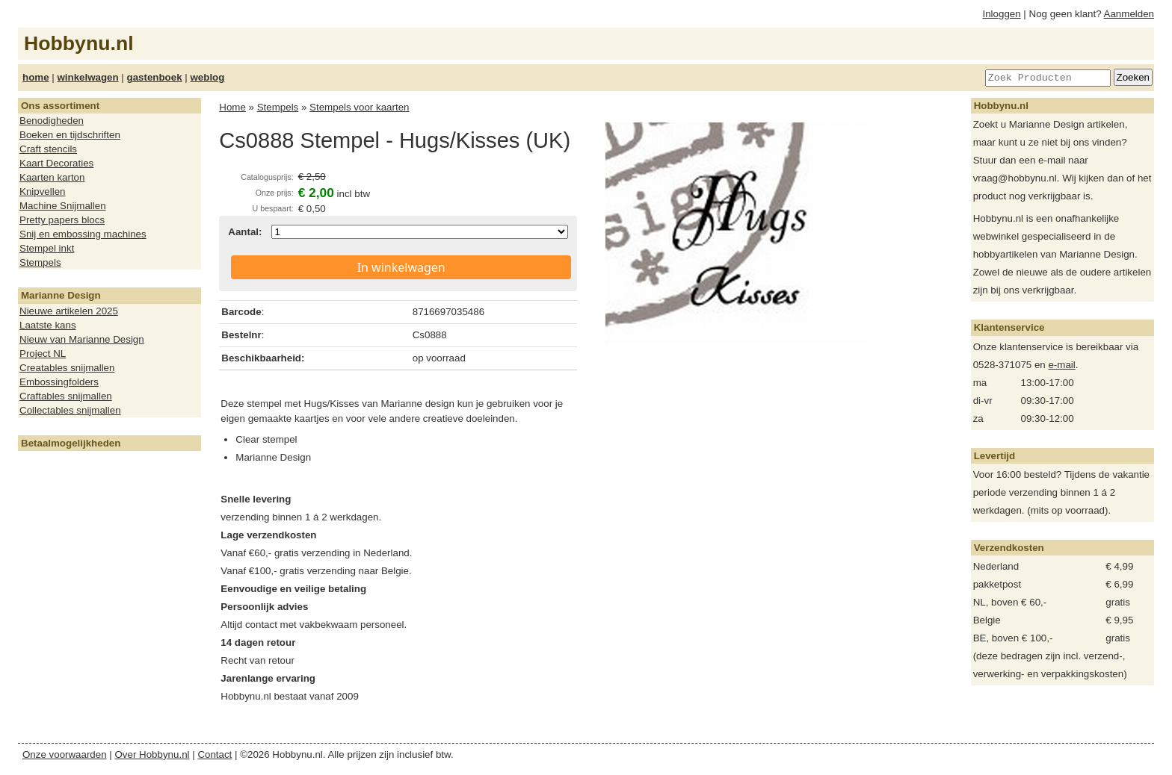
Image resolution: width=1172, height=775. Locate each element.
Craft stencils (48, 149)
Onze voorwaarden (64, 754)
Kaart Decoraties (56, 163)
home (35, 77)
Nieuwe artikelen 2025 (68, 311)
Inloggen (1002, 13)
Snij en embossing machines (82, 234)
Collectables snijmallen (70, 410)
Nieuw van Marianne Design (81, 339)
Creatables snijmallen (66, 367)
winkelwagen (87, 77)
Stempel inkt (46, 248)
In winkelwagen (401, 267)
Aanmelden (1129, 13)
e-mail (1061, 364)
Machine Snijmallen (62, 205)
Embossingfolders (59, 382)
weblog (207, 77)
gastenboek (154, 77)
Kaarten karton (51, 177)
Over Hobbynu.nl (152, 754)
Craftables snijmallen (65, 396)
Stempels (40, 262)
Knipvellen (42, 191)
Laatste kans (47, 325)
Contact (214, 754)
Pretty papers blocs (62, 219)
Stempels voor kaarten (359, 107)
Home (232, 107)
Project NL (42, 353)
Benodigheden (51, 120)
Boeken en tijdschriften (69, 134)
